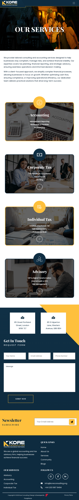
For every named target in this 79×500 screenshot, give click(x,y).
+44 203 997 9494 (51, 487)
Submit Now (20, 399)
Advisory (8, 475)
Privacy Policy (68, 495)
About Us (45, 451)
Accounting (9, 479)
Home (43, 447)
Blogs (43, 463)
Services (44, 455)
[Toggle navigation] (74, 3)
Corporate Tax (10, 483)
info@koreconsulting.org (54, 483)
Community (46, 459)
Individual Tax (10, 487)
